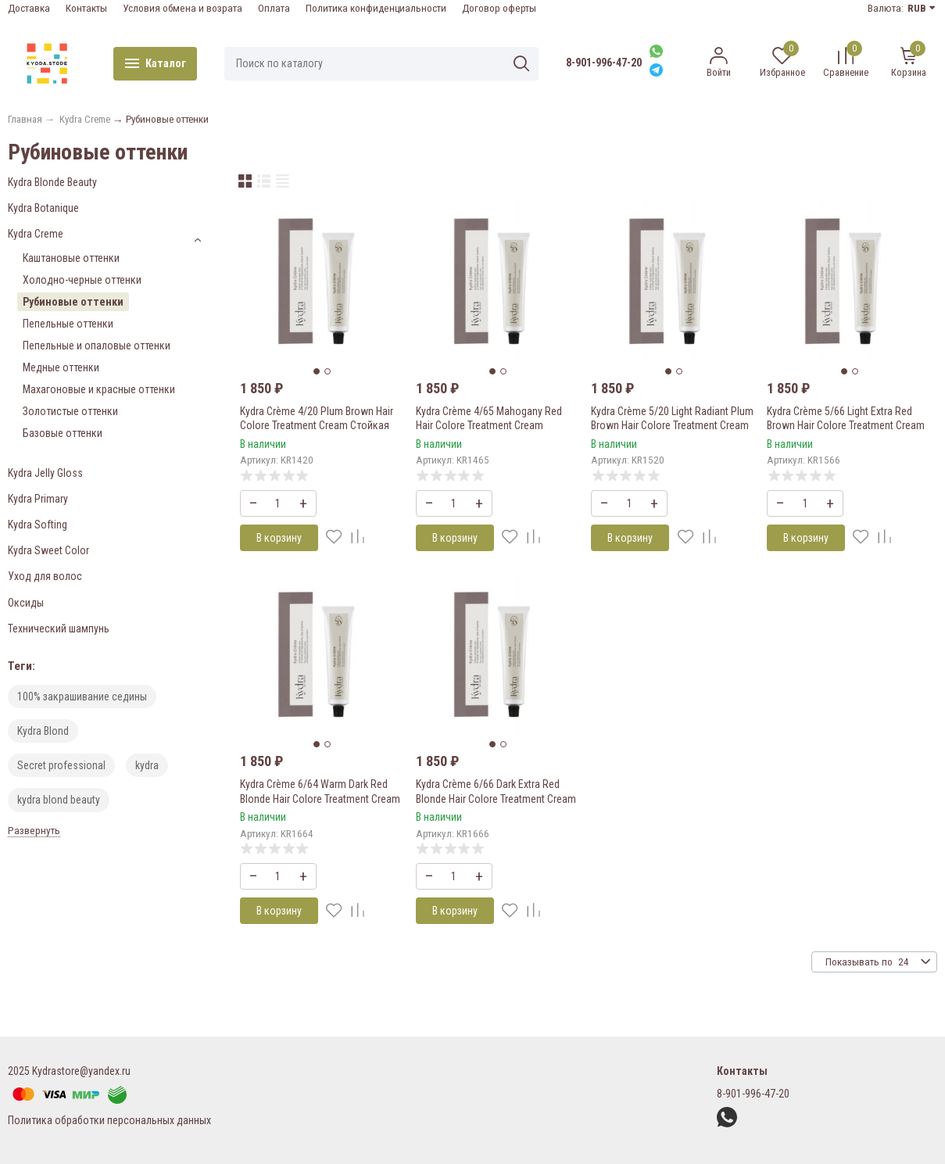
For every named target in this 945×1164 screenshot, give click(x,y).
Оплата (274, 8)
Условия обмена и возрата (182, 8)
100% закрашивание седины (82, 696)
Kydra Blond (43, 731)
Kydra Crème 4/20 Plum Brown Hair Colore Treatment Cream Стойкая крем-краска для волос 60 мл (316, 425)
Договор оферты (499, 8)
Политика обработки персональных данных (109, 1120)
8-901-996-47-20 (604, 62)
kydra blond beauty (58, 799)
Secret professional (61, 765)
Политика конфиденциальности (376, 8)
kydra (147, 765)
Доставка (29, 8)
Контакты (86, 8)
